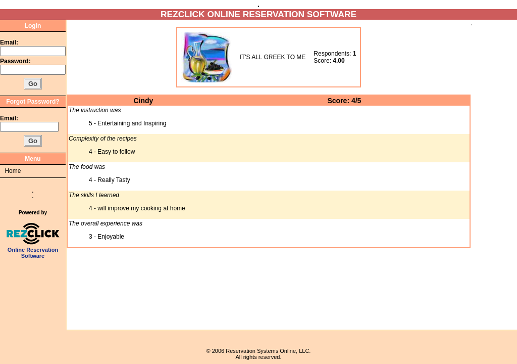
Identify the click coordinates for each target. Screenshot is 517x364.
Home (13, 170)
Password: (16, 61)
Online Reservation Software (33, 250)
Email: (9, 42)
